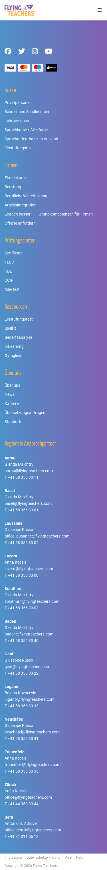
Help (79, 857)
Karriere (12, 403)
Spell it (10, 328)
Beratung (13, 187)
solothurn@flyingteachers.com (32, 601)
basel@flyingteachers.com (28, 503)
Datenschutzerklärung (43, 857)
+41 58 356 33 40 (23, 640)
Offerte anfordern (20, 223)
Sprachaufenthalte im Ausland (31, 139)
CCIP (9, 280)
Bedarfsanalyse (18, 337)
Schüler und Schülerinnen (27, 111)
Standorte (13, 421)
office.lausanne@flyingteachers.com (37, 536)
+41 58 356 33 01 (23, 510)
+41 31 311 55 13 (23, 836)
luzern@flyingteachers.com (29, 568)
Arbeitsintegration (21, 205)
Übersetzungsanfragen (25, 412)
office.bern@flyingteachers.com (33, 830)
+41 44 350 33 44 (23, 804)
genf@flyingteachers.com (27, 666)
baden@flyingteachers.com (29, 634)
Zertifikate (14, 253)
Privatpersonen (18, 102)
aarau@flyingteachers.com (29, 471)
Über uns (12, 385)
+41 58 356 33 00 (23, 575)
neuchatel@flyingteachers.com (32, 732)
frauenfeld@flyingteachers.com (32, 764)
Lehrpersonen (17, 120)
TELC (9, 262)
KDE (8, 271)
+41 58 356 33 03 (23, 608)
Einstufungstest (19, 148)
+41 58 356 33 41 (23, 738)
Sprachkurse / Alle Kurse (26, 129)
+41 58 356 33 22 (23, 673)
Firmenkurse (16, 177)
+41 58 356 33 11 (23, 477)
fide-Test (12, 289)
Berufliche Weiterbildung (26, 196)
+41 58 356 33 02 (23, 542)
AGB (68, 857)
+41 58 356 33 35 (23, 771)
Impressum (13, 857)
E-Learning (14, 346)
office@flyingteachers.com (28, 797)
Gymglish (13, 355)
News (10, 394)
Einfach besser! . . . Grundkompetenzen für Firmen (49, 214)
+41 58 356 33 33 (23, 706)
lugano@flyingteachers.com (29, 699)
